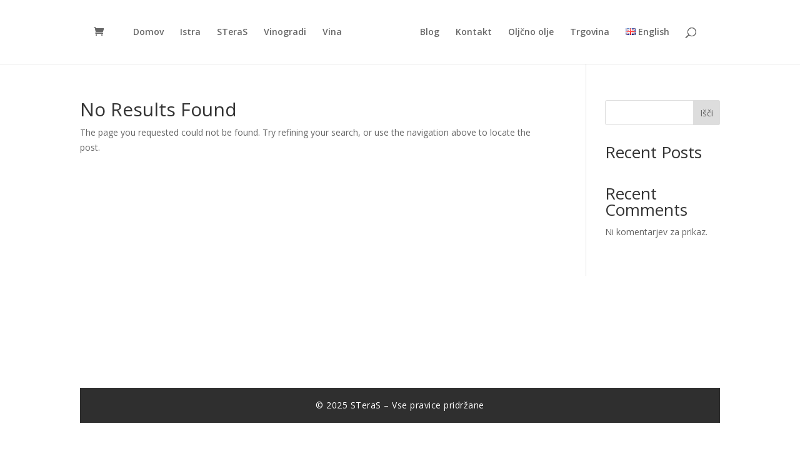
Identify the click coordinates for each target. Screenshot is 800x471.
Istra (190, 33)
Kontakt (474, 33)
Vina (332, 33)
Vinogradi (285, 33)
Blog (429, 33)
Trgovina (589, 33)
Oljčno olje (531, 33)
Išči (706, 113)
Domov (148, 33)
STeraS (232, 33)
